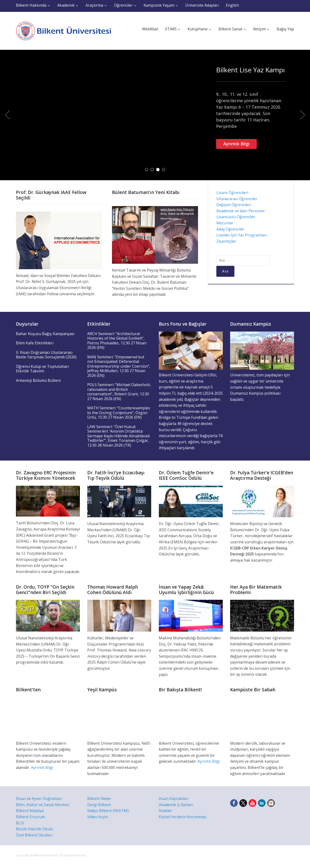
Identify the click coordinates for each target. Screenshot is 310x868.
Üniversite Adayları (202, 5)
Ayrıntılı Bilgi (236, 144)
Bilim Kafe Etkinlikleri (34, 343)
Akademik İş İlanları (176, 804)
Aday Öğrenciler (230, 229)
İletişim (259, 29)
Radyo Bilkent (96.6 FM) (108, 810)
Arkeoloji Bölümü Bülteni (38, 380)
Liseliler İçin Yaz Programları (241, 235)
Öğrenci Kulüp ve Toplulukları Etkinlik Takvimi (42, 369)
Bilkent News (99, 798)
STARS (171, 29)
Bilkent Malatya (30, 810)
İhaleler (165, 810)
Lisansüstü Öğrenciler (235, 216)
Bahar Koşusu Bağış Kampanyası (45, 333)
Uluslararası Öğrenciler (236, 198)
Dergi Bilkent (99, 804)
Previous (7, 115)
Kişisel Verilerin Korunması (183, 816)
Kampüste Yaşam (159, 5)
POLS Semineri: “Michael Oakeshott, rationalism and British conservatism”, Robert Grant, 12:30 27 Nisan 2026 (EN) (119, 391)
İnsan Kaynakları (173, 798)
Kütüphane (198, 29)
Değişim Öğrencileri (233, 204)
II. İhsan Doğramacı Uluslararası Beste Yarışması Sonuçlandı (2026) (46, 355)
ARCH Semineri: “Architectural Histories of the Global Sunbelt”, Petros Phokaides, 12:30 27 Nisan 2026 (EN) (116, 340)
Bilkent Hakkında (31, 5)
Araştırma (94, 5)
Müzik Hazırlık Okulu (34, 828)
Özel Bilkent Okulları (34, 835)
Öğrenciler (123, 5)
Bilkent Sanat (230, 29)
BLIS (20, 823)
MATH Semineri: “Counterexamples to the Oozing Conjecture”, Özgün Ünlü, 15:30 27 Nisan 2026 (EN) (118, 412)
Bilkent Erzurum (30, 816)
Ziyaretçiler (226, 241)
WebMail (150, 29)
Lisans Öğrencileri (232, 192)
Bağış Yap (285, 29)
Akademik (66, 5)
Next (302, 115)
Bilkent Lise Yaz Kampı (250, 69)
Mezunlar (224, 223)
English (232, 5)
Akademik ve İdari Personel (240, 210)
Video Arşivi (97, 816)
